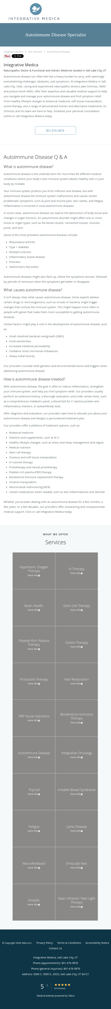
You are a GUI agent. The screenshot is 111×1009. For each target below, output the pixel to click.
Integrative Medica (13, 51)
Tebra (71, 995)
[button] (55, 130)
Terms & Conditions (69, 943)
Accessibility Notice (97, 943)
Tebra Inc (27, 943)
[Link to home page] (46, 11)
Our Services (35, 51)
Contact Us (55, 948)
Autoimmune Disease (58, 51)
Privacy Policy (44, 943)
